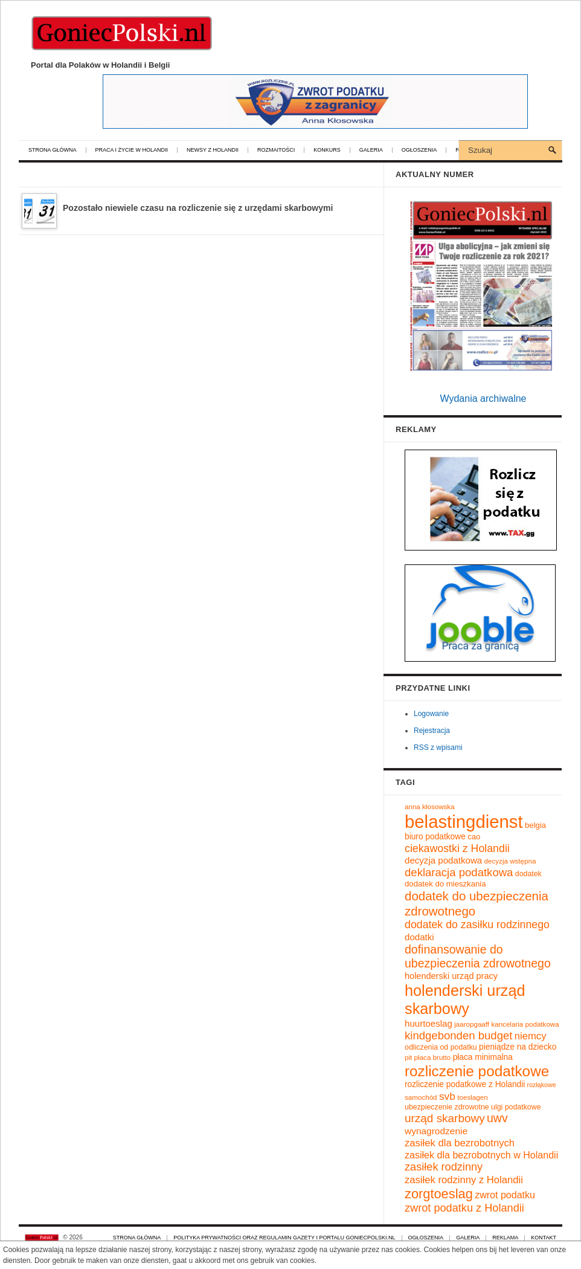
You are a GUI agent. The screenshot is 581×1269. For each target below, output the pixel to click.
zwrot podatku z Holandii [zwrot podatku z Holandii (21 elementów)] (464, 1208)
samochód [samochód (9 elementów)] (421, 1097)
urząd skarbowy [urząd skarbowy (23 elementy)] (445, 1118)
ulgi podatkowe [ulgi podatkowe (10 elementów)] (516, 1107)
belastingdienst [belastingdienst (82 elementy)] (464, 821)
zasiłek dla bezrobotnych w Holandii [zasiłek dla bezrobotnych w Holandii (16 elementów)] (481, 1154)
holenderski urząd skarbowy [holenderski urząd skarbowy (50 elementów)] (465, 999)
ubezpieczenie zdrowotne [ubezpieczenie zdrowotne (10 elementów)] (447, 1107)
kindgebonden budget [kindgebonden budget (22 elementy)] (458, 1035)
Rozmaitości (276, 150)
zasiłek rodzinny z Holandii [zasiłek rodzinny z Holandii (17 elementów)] (464, 1180)
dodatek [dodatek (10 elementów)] (528, 874)
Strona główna (52, 150)
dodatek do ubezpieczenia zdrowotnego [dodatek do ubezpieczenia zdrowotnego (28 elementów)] (476, 903)
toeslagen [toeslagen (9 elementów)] (472, 1097)
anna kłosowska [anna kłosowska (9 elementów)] (430, 806)
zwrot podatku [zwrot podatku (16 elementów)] (505, 1194)
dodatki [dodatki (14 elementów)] (419, 937)
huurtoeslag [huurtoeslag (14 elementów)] (428, 1023)
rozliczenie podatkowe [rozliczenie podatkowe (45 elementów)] (477, 1071)
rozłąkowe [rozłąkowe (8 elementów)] (541, 1084)
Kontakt (543, 1238)
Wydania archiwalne (483, 398)
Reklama (505, 1238)
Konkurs (327, 150)
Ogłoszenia (419, 150)
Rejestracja (432, 730)
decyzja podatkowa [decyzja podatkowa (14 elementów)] (443, 860)
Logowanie (431, 713)
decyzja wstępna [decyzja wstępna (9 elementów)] (510, 861)
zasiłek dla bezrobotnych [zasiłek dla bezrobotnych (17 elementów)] (460, 1143)
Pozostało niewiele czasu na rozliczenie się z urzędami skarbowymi (198, 208)
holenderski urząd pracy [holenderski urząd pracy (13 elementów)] (451, 976)
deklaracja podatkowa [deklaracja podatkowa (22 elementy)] (459, 872)
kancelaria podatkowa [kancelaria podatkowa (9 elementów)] (525, 1024)
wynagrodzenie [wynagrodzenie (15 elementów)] (436, 1131)
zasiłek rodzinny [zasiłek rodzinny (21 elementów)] (444, 1167)
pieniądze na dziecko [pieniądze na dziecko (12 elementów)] (517, 1046)
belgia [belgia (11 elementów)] (535, 825)
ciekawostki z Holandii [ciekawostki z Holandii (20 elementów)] (457, 848)
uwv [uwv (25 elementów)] (497, 1118)
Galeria (371, 150)
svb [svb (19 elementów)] (447, 1096)
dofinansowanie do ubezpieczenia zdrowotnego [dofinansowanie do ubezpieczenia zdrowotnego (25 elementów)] (478, 956)
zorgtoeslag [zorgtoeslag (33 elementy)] (439, 1193)
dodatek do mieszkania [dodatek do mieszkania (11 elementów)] (445, 883)
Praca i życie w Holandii (132, 150)
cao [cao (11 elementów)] (473, 836)
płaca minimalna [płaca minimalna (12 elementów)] (483, 1057)
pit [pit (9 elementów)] (408, 1057)
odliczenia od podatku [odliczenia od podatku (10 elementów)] (441, 1047)
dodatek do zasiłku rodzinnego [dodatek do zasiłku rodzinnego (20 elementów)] (477, 925)
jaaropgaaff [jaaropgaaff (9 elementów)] (471, 1024)
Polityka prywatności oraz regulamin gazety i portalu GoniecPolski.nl (284, 1238)
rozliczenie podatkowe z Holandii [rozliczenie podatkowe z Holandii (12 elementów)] (465, 1084)
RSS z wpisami (438, 747)
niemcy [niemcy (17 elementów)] (531, 1036)
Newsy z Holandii (213, 150)
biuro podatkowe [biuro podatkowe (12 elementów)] (435, 836)
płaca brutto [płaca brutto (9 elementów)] (432, 1057)
